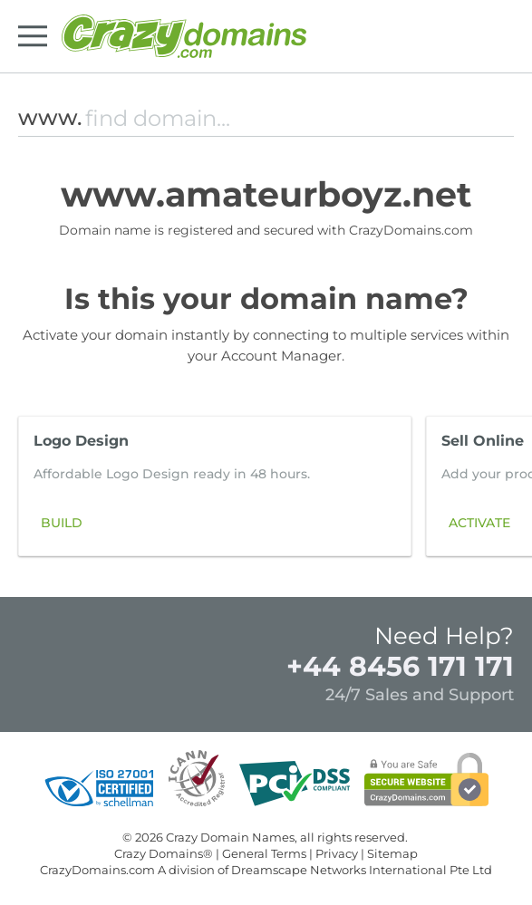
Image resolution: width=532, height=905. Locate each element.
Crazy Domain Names (230, 837)
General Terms (264, 853)
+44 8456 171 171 (400, 666)
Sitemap (392, 853)
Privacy (336, 853)
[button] (490, 490)
